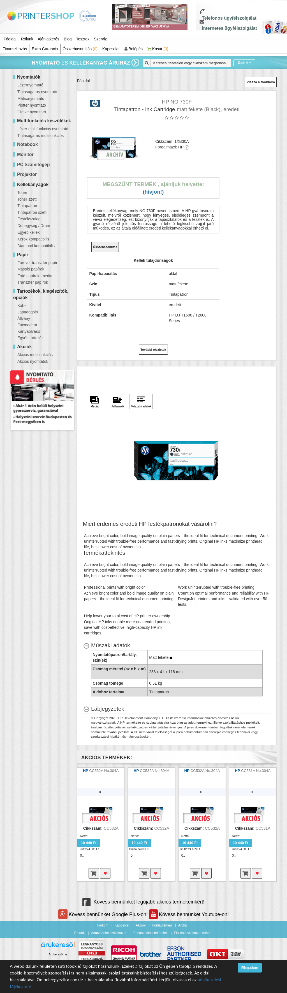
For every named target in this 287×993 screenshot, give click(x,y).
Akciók (140, 925)
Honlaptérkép (162, 925)
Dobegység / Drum (33, 225)
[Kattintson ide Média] (95, 401)
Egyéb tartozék (30, 338)
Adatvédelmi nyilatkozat (108, 933)
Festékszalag (28, 219)
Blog (68, 39)
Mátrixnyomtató (30, 98)
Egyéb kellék (28, 232)
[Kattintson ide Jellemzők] (117, 401)
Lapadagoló (27, 312)
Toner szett (26, 199)
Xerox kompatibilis (33, 239)
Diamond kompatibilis (36, 246)
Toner (22, 192)
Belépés (133, 49)
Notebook (27, 144)
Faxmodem (27, 325)
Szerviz (100, 39)
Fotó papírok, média (34, 276)
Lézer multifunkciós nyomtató (42, 129)
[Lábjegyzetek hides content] (103, 709)
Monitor (25, 154)
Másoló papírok (30, 269)
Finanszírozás (15, 49)
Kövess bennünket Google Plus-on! (103, 914)
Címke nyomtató (31, 112)
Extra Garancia (45, 49)
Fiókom (102, 925)
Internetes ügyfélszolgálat (229, 28)
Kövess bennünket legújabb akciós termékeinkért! (143, 902)
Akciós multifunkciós (35, 354)
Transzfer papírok (32, 282)
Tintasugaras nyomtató (37, 92)
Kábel (22, 305)
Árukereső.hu (58, 954)
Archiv (183, 925)
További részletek (153, 349)
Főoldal (10, 39)
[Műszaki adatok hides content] (106, 645)
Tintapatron (27, 205)
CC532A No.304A (104, 771)
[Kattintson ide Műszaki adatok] (141, 401)
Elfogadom (249, 967)
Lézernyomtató (30, 85)
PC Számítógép (33, 164)
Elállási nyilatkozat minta (192, 933)
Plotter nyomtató (31, 105)
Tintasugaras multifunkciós (40, 135)
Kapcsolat (110, 49)
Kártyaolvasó (28, 331)
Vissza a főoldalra (261, 82)
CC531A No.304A (255, 771)
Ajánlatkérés (48, 39)
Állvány (23, 318)
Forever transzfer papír (37, 262)
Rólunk (27, 39)
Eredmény (244, 62)
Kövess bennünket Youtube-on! (189, 914)
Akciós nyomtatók (32, 361)
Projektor (27, 174)
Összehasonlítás (80, 49)
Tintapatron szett (32, 212)
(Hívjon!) (153, 192)
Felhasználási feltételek (150, 933)
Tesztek (82, 39)
